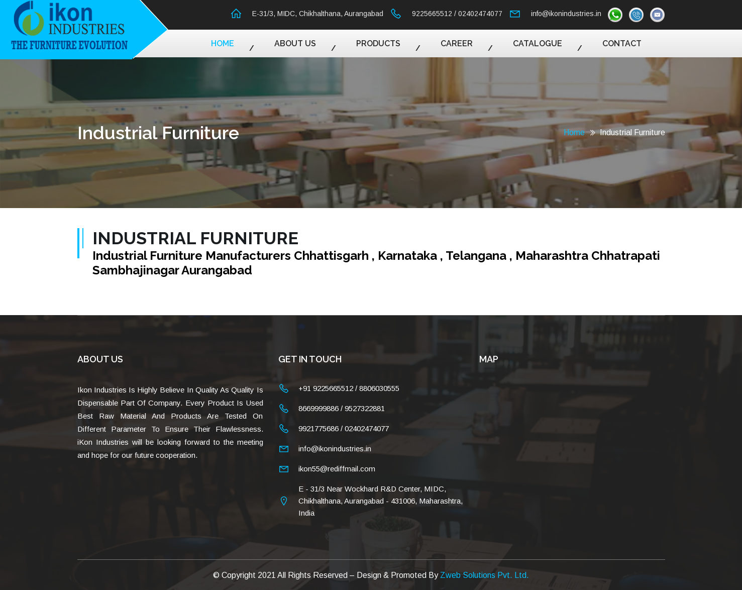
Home (222, 43)
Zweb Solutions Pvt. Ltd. (484, 574)
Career (457, 43)
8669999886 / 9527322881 (341, 408)
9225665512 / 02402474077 (457, 14)
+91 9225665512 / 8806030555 (348, 388)
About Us (295, 43)
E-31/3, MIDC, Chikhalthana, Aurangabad (317, 14)
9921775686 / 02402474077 (343, 428)
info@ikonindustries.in (566, 14)
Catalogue (537, 43)
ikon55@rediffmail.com (336, 468)
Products (378, 43)
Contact (622, 43)
